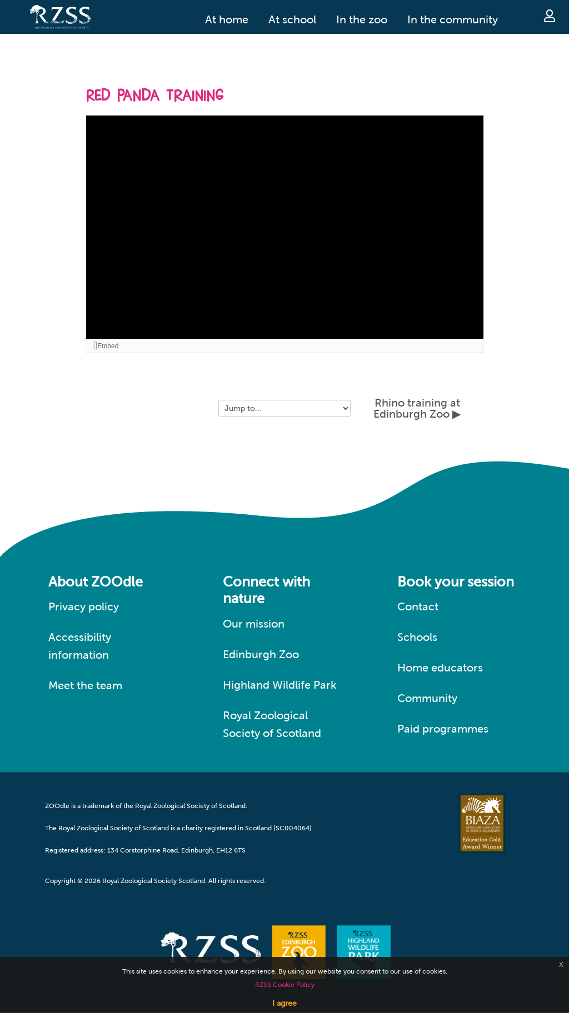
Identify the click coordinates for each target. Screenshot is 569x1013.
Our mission (253, 624)
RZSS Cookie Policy (285, 985)
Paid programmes (442, 729)
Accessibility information (79, 646)
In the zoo (361, 19)
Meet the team (85, 685)
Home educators (440, 667)
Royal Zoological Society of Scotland (272, 724)
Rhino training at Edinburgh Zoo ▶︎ (417, 408)
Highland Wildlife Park (280, 685)
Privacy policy (83, 606)
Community (427, 698)
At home (226, 19)
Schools (417, 637)
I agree (284, 1003)
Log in (549, 15)
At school (292, 19)
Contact (417, 606)
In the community (452, 19)
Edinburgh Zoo (261, 654)
